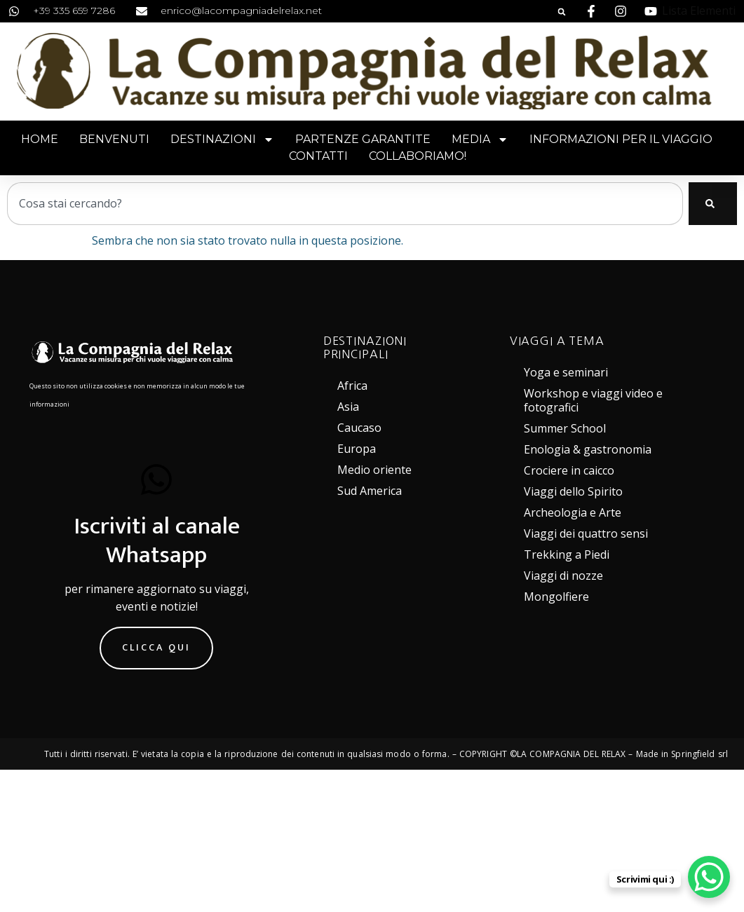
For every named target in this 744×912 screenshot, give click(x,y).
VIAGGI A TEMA (557, 340)
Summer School (565, 428)
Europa (356, 448)
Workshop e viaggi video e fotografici (593, 400)
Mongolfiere (556, 596)
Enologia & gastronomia (587, 449)
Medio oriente (374, 469)
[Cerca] (713, 203)
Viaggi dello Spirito (573, 491)
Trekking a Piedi (566, 554)
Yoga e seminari (566, 372)
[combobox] (345, 203)
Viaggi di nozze (563, 575)
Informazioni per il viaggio (620, 139)
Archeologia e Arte (572, 512)
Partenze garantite (363, 139)
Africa (352, 385)
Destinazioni (222, 139)
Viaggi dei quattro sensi (586, 533)
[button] (561, 12)
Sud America (369, 490)
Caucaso (359, 427)
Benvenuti (114, 139)
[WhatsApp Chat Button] (709, 877)
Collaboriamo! (417, 156)
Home (39, 139)
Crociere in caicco (569, 470)
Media (480, 139)
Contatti (318, 156)
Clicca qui (156, 646)
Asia (348, 406)
